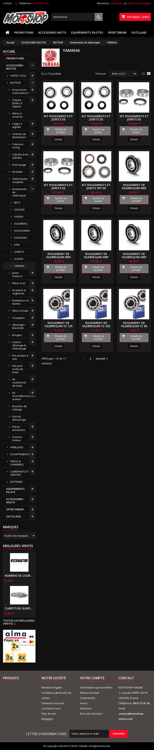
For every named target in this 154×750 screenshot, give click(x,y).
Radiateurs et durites (20, 302)
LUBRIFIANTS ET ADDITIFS (19, 473)
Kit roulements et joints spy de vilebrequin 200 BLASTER (96, 189)
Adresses (86, 708)
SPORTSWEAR (117, 32)
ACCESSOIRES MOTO (52, 32)
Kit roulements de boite (19, 382)
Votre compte (92, 678)
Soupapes (18, 318)
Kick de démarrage (19, 418)
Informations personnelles (96, 687)
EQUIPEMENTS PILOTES (87, 32)
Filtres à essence (17, 115)
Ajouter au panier (94, 131)
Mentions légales (52, 687)
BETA (17, 202)
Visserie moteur (17, 438)
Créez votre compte (139, 3)
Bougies (17, 335)
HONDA (18, 216)
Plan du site (49, 713)
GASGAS (19, 209)
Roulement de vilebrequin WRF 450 (134, 257)
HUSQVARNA (22, 230)
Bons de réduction (91, 713)
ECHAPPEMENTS (20, 454)
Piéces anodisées (18, 428)
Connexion (116, 3)
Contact (7, 3)
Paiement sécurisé (53, 703)
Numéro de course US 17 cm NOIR (19, 575)
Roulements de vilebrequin (19, 192)
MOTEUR (15, 82)
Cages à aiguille (17, 125)
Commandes (87, 698)
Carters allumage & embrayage (19, 345)
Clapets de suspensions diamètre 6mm (19, 608)
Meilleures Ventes (18, 546)
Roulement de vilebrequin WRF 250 (134, 188)
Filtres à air (18, 283)
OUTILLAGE (139, 32)
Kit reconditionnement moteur (23, 396)
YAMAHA (19, 266)
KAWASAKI (20, 237)
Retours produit (89, 693)
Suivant (102, 359)
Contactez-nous (51, 708)
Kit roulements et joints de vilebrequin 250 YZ (96, 119)
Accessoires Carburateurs (20, 91)
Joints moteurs (17, 274)
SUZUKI (18, 259)
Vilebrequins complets (20, 180)
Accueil (9, 51)
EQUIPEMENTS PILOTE (15, 490)
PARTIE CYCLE (18, 75)
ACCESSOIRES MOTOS (14, 67)
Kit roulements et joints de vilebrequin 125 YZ (58, 119)
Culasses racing (17, 145)
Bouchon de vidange (19, 407)
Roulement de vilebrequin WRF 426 (96, 257)
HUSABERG (21, 223)
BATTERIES (16, 482)
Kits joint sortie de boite (17, 369)
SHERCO (19, 252)
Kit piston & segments (19, 291)
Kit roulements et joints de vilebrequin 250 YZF (134, 119)
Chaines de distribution (19, 135)
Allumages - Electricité (19, 326)
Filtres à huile (20, 310)
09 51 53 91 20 (40, 3)
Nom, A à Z (124, 73)
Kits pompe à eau (20, 357)
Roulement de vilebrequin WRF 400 (58, 257)
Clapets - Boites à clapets (17, 103)
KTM (16, 245)
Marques (10, 527)
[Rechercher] (77, 17)
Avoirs (84, 703)
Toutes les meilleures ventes (19, 622)
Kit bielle (17, 172)
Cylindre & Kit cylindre (20, 156)
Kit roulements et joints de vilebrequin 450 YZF (58, 188)
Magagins (47, 719)
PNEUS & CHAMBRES (17, 462)
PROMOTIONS (23, 32)
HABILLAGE (16, 447)
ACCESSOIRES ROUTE (14, 500)
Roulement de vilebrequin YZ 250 (96, 324)
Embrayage (19, 164)
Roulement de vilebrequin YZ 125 (58, 324)
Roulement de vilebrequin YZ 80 (134, 324)
